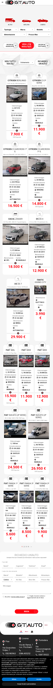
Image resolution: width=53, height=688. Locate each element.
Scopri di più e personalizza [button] (26, 684)
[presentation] (26, 604)
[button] (50, 659)
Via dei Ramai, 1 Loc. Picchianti (26, 646)
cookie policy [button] (30, 664)
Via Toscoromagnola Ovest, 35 (43, 649)
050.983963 (10, 653)
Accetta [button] (39, 679)
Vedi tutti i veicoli (10, 62)
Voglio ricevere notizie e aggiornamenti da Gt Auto (36, 597)
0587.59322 (44, 655)
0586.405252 (24, 653)
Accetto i (14, 597)
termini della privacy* (18, 597)
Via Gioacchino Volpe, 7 (9, 649)
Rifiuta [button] (14, 679)
